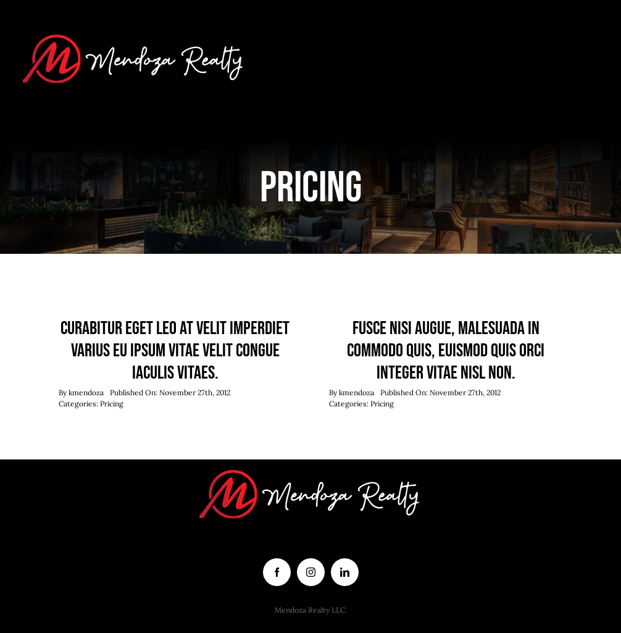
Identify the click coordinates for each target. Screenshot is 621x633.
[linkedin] (345, 572)
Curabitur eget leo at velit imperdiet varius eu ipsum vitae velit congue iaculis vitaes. (175, 350)
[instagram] (311, 572)
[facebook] (277, 572)
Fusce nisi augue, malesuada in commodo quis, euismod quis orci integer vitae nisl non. (445, 350)
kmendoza (86, 392)
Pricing (111, 403)
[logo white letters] (134, 30)
